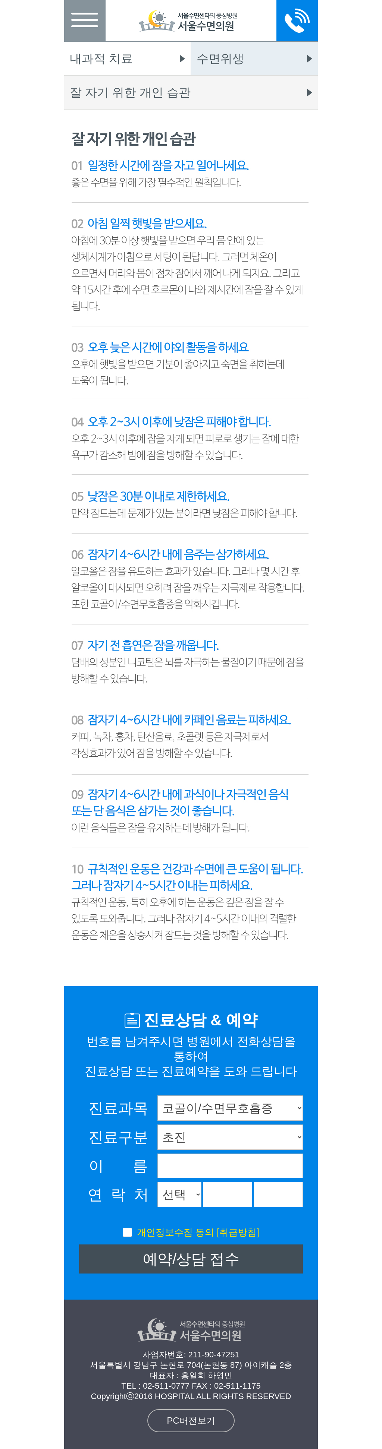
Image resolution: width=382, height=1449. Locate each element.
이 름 (118, 1166)
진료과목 (118, 1108)
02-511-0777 (166, 1386)
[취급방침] (238, 1232)
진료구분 (118, 1137)
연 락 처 (118, 1194)
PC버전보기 (191, 1420)
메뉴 (85, 20)
